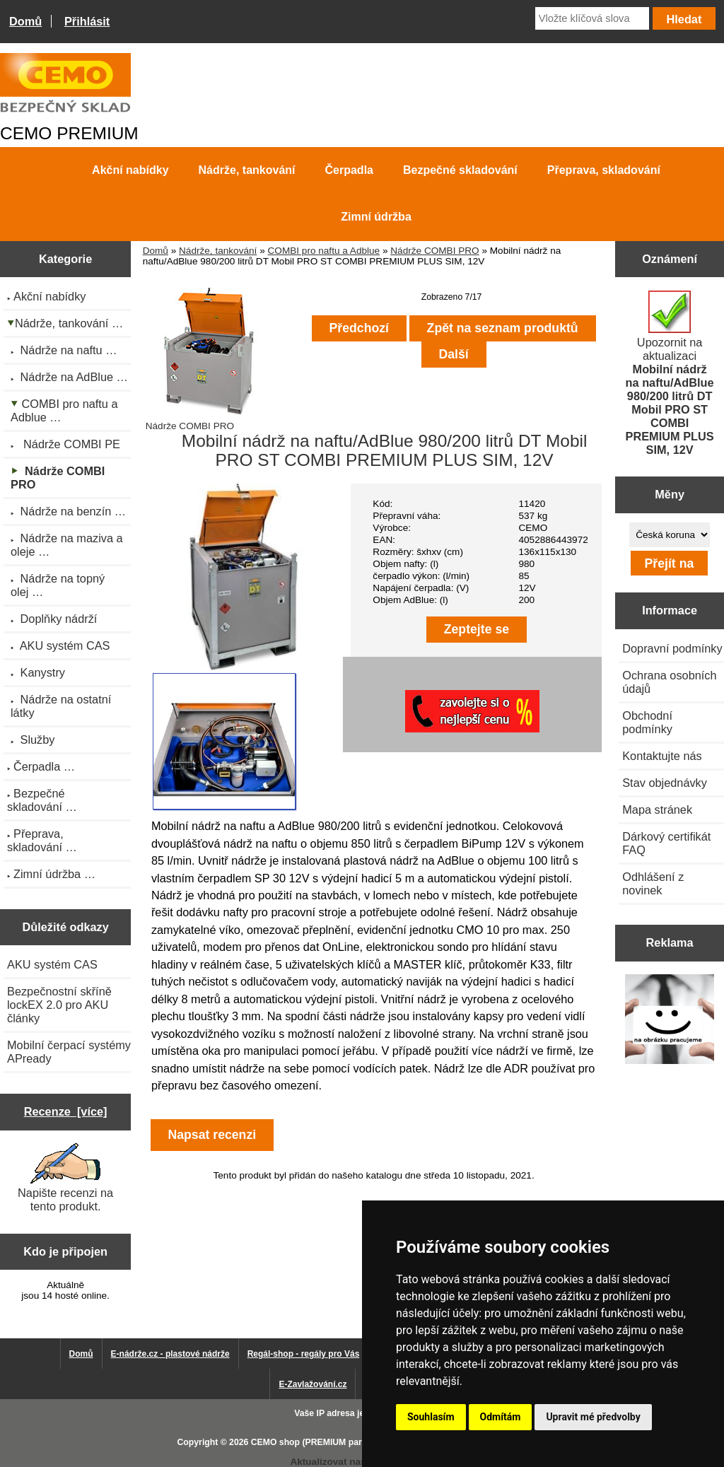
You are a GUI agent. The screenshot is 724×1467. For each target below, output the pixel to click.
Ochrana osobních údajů (669, 682)
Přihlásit (87, 21)
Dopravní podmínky (672, 648)
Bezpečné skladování (460, 170)
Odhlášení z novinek (653, 883)
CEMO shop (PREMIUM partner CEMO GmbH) (344, 1442)
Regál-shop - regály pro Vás (303, 1354)
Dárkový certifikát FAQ (666, 843)
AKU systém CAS (52, 964)
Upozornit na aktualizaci (670, 373)
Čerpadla (349, 170)
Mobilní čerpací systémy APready (69, 1052)
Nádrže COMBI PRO (434, 250)
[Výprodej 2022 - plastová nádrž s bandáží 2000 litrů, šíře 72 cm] (670, 1020)
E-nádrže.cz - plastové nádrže (170, 1354)
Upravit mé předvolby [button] (593, 1416)
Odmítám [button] (500, 1416)
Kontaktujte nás (661, 755)
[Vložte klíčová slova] (592, 18)
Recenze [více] (65, 1111)
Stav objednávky (664, 782)
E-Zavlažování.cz (312, 1384)
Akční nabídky (130, 170)
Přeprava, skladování (603, 170)
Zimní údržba (376, 217)
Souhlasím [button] (431, 1416)
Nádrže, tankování (218, 250)
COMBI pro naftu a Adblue (323, 250)
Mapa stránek (657, 809)
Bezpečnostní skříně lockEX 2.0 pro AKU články (59, 1004)
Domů (25, 21)
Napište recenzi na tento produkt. (65, 1177)
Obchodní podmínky (647, 722)
